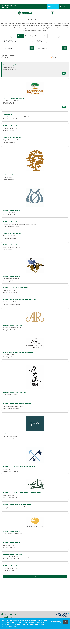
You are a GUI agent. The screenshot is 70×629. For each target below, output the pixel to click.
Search (14, 36)
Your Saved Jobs (53, 36)
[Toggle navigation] (52, 13)
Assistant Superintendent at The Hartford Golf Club (20, 299)
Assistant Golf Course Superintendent (15, 175)
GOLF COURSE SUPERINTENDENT (14, 98)
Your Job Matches (40, 36)
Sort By (5, 58)
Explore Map (29, 36)
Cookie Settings (56, 622)
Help (4, 614)
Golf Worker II (7, 114)
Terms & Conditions (16, 614)
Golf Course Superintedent (12, 65)
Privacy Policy (6, 617)
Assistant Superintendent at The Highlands (17, 403)
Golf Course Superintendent (12, 126)
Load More (35, 576)
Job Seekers (53, 7)
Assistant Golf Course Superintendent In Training (19, 466)
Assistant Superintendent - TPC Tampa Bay (17, 504)
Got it (65, 622)
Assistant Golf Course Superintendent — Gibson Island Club (22, 492)
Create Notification (61, 58)
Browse (20, 36)
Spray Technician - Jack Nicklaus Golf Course (18, 352)
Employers (64, 7)
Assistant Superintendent (11, 210)
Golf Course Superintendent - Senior (15, 392)
